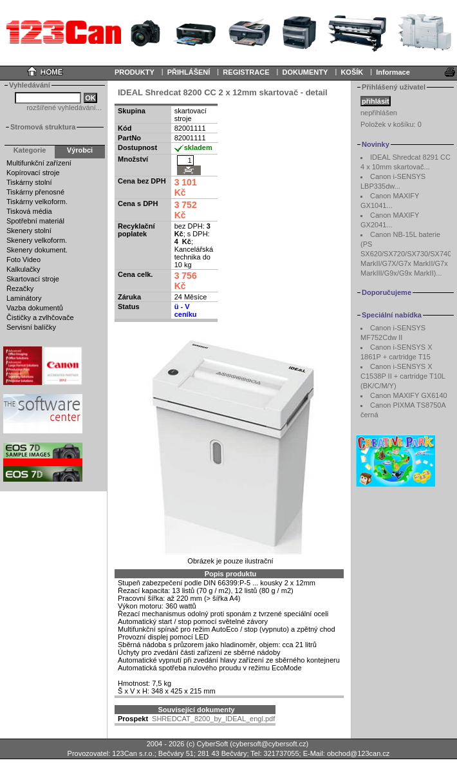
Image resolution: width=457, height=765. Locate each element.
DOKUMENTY (305, 72)
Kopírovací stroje (33, 172)
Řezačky (19, 288)
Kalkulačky (23, 269)
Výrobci (80, 150)
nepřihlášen (378, 113)
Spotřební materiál (35, 221)
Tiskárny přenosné (35, 192)
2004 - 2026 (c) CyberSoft (187, 744)
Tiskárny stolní (29, 182)
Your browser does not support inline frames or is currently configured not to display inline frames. (228, 32)
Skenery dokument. (37, 250)
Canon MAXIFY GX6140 (408, 395)
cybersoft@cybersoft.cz (269, 744)
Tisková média (29, 211)
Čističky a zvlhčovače (40, 317)
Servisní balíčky (31, 327)
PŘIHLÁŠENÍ (188, 72)
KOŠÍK (351, 72)
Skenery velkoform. (36, 240)
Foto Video (23, 259)
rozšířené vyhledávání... (64, 107)
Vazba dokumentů (34, 308)
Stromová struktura (42, 127)
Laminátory (23, 298)
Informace (393, 72)
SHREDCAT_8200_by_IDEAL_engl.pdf (213, 718)
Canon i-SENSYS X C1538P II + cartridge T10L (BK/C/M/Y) (402, 376)
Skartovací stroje (32, 279)
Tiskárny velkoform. (37, 201)
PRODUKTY (134, 72)
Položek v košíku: (391, 124)
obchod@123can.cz (358, 753)
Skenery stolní (28, 230)
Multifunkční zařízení (38, 163)
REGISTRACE (246, 72)
